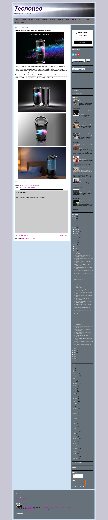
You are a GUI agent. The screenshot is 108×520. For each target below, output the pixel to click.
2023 (75, 222)
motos (74, 421)
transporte (75, 451)
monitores (75, 420)
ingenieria (75, 410)
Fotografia (75, 401)
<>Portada (18, 514)
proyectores (75, 431)
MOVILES (67, 19)
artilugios (21, 187)
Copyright (26, 516)
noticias (74, 426)
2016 (75, 354)
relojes (74, 435)
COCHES (24, 19)
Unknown (89, 484)
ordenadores (76, 430)
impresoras (75, 408)
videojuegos (75, 456)
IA (73, 406)
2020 (75, 227)
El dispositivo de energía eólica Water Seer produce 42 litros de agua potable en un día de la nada (86, 146)
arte (74, 378)
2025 (75, 218)
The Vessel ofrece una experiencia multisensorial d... (81, 317)
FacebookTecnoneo (79, 52)
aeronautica (75, 373)
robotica (75, 436)
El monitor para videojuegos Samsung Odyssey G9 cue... (82, 302)
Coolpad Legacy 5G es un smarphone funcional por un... (82, 286)
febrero (76, 248)
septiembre (77, 235)
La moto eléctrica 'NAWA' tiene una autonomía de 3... (82, 330)
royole (22, 181)
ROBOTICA (30, 19)
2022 (75, 223)
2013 (75, 360)
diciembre (77, 229)
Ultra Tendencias (28, 181)
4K (73, 366)
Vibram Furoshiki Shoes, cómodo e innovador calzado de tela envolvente (86, 158)
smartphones (76, 438)
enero (76, 250)
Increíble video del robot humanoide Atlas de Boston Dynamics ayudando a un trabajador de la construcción (85, 169)
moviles (74, 423)
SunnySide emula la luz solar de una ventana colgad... (82, 308)
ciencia (74, 386)
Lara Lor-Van (89, 483)
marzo (76, 246)
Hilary (88, 480)
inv (73, 411)
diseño (74, 393)
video (74, 455)
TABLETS (74, 19)
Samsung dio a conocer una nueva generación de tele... (81, 256)
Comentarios (76, 477)
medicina (75, 416)
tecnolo (74, 446)
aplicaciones (76, 375)
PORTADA (17, 19)
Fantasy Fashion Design (77, 93)
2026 (75, 216)
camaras (75, 385)
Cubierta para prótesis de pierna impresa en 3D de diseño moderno (86, 101)
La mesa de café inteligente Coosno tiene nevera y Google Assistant (86, 135)
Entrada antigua (63, 235)
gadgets (28, 187)
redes (74, 433)
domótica (75, 395)
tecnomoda (75, 448)
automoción (75, 383)
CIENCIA (38, 19)
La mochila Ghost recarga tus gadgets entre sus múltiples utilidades (85, 191)
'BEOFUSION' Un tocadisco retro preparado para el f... (81, 280)
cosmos (75, 391)
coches (74, 388)
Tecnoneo (28, 8)
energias (75, 400)
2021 (75, 225)
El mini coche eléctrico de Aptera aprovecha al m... (81, 299)
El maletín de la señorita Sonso (22, 498)
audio (25, 187)
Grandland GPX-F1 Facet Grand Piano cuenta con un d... (82, 262)
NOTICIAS (87, 19)
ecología (75, 398)
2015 (75, 356)
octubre (76, 233)
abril (76, 244)
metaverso (75, 418)
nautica (74, 425)
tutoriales (75, 453)
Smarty (22, 22)
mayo (76, 242)
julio (75, 239)
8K (73, 371)
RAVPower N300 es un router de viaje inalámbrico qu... (82, 333)
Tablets (74, 443)
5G (73, 368)
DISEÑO (80, 19)
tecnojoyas (75, 445)
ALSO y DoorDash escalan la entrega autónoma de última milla (85, 180)
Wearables (75, 458)
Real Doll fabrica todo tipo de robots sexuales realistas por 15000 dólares (85, 124)
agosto (76, 237)
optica (74, 428)
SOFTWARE (44, 19)
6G (73, 370)
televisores (75, 450)
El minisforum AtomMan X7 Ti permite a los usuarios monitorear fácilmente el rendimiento (85, 112)
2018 (75, 350)
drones (74, 396)
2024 (75, 220)
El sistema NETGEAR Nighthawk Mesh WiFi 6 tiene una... (82, 290)
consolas (75, 390)
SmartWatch (76, 440)
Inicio (43, 235)
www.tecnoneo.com (30, 508)
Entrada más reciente (21, 235)
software (75, 441)
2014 (75, 358)
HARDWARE (60, 19)
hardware (75, 405)
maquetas (75, 415)
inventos (33, 187)
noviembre (77, 231)
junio (76, 240)
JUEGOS (17, 22)
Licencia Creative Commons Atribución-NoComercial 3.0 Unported (57, 507)
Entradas (75, 474)
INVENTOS (52, 19)
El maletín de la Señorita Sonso (79, 92)
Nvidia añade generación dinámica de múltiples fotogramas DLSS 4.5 (84, 202)
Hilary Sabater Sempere (27, 507)
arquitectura (75, 376)
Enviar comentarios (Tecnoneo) (28, 238)
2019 (75, 348)
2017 (75, 352)
